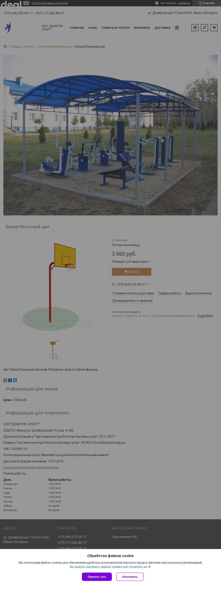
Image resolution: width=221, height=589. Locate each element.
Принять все (97, 576)
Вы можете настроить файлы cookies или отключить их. (109, 567)
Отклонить (130, 576)
